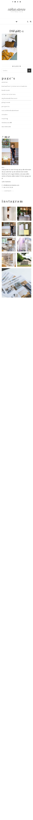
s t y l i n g (5, 118)
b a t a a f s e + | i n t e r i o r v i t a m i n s (14, 86)
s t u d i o (4, 114)
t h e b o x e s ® (7, 122)
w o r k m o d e (6, 126)
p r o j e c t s (5, 106)
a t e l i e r (5, 82)
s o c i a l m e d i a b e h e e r (10, 110)
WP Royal (21, 817)
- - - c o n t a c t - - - (8, 191)
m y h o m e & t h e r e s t (9, 98)
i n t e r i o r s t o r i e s (8, 94)
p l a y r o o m (6, 102)
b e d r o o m (6, 90)
